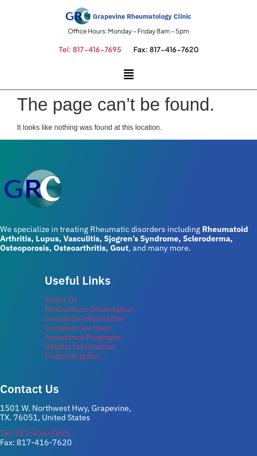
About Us (61, 299)
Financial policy (73, 356)
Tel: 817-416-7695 (90, 49)
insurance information (84, 318)
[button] (128, 75)
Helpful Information (80, 346)
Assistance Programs (83, 337)
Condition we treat (78, 328)
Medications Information (89, 309)
